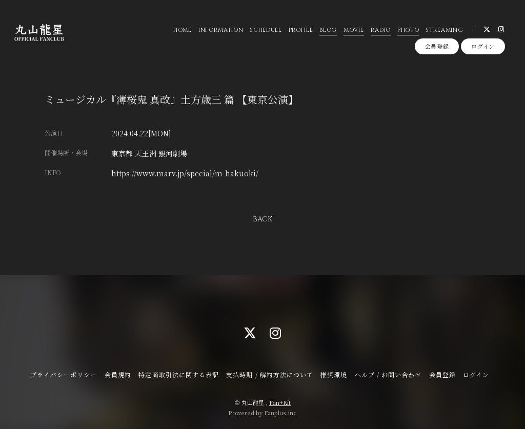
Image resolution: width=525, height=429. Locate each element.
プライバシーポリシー (63, 374)
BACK (262, 219)
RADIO (380, 30)
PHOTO (407, 30)
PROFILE (300, 30)
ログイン (483, 47)
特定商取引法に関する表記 (178, 374)
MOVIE (354, 30)
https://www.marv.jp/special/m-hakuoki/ (184, 173)
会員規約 (118, 374)
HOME (182, 30)
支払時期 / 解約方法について (269, 374)
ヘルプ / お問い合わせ (388, 374)
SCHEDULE (265, 30)
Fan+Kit (280, 402)
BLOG (328, 30)
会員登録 (437, 47)
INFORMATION (220, 30)
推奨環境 (333, 374)
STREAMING (444, 30)
